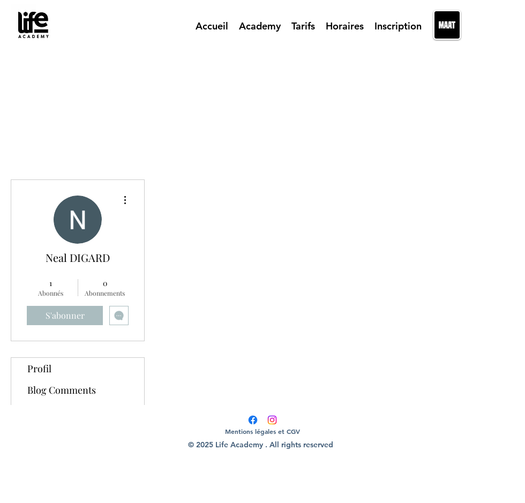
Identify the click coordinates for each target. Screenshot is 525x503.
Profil (39, 368)
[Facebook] (253, 420)
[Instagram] (272, 420)
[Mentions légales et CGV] (262, 431)
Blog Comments (61, 390)
